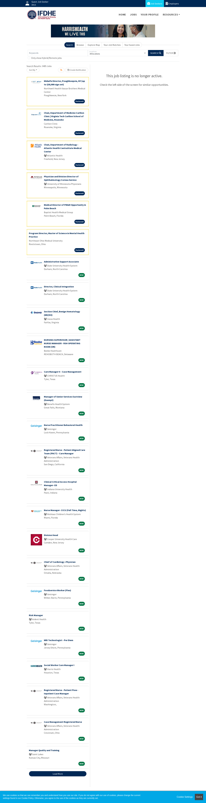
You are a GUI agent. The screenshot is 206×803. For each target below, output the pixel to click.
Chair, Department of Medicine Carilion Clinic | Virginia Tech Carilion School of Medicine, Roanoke (64, 116)
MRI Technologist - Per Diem (58, 640)
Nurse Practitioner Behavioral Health (63, 425)
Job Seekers (154, 3)
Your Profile (150, 14)
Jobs (133, 14)
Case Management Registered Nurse (63, 721)
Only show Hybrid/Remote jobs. (46, 57)
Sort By (32, 70)
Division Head (51, 535)
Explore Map (94, 44)
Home (122, 14)
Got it (199, 797)
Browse (80, 44)
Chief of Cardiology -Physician (60, 561)
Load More (58, 773)
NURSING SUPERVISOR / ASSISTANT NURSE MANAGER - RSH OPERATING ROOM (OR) (62, 343)
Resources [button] (170, 14)
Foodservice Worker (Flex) (57, 590)
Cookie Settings (185, 797)
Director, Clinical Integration (59, 286)
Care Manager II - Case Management (62, 371)
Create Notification (77, 70)
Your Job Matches (112, 44)
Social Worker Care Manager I (59, 665)
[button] (171, 53)
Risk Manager (36, 615)
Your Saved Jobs (132, 44)
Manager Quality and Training (44, 750)
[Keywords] (58, 53)
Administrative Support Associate (61, 261)
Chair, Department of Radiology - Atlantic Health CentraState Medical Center (63, 148)
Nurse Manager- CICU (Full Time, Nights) (65, 510)
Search (69, 44)
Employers (172, 3)
